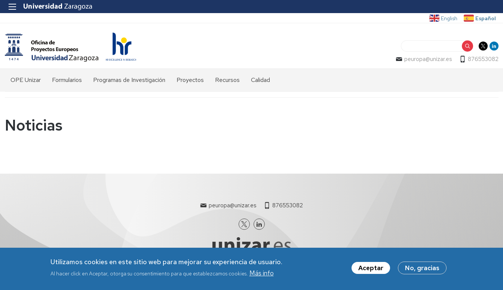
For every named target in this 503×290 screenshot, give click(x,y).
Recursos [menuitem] (227, 80)
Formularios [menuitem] (67, 80)
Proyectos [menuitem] (190, 80)
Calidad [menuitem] (260, 80)
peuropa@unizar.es (428, 59)
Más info (261, 275)
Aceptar (370, 270)
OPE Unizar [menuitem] (25, 80)
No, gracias (422, 270)
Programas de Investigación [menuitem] (129, 80)
